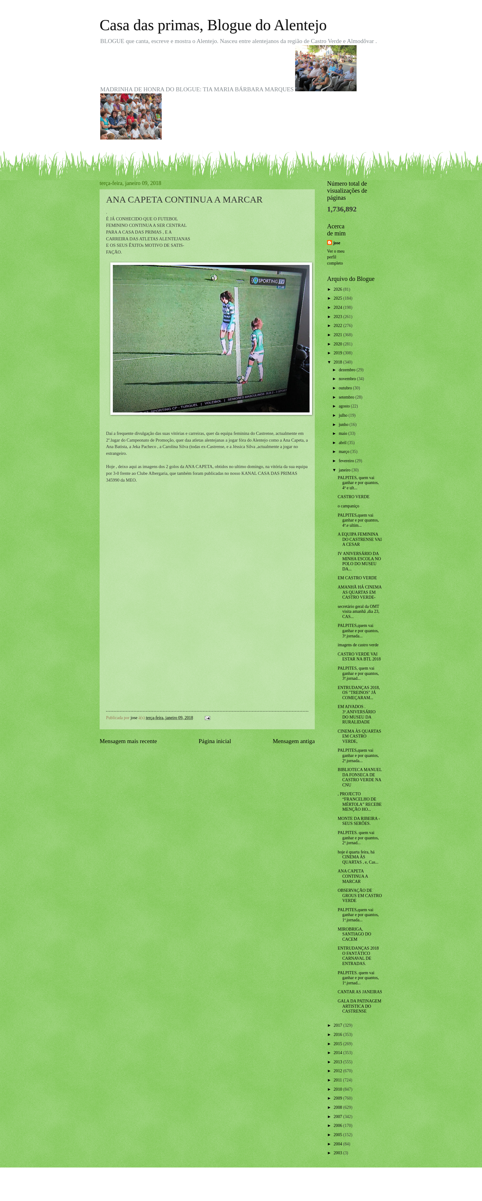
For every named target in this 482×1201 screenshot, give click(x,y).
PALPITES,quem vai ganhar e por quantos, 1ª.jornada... (358, 915)
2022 (338, 325)
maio (343, 433)
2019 (338, 353)
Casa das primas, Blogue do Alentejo (213, 24)
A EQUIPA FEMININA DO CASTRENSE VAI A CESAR (359, 539)
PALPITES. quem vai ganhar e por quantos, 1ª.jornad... (358, 978)
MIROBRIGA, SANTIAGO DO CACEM (354, 934)
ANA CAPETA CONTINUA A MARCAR (353, 876)
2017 (338, 1025)
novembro (348, 378)
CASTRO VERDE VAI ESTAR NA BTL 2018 (359, 657)
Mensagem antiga (294, 741)
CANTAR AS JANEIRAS (360, 992)
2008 (338, 1107)
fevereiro (347, 461)
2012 (338, 1071)
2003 (338, 1153)
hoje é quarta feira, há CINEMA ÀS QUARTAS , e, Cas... (358, 857)
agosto (345, 406)
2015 (338, 1044)
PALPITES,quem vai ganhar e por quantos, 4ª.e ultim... (358, 520)
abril (343, 442)
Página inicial (215, 741)
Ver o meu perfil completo (336, 257)
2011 (338, 1080)
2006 (338, 1125)
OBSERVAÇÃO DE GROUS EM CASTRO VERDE (360, 895)
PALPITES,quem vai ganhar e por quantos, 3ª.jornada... (358, 630)
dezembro (348, 370)
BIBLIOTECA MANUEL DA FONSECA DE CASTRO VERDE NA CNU (359, 777)
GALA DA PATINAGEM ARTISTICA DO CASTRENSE (359, 1006)
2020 (338, 344)
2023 (338, 316)
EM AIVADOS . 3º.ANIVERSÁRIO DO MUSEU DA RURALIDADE (356, 714)
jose (336, 243)
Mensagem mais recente (128, 741)
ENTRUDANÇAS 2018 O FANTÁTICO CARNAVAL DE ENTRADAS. (358, 956)
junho (344, 424)
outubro (346, 388)
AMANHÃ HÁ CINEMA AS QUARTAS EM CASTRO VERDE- (359, 592)
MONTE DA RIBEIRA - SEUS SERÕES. (359, 821)
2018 (338, 362)
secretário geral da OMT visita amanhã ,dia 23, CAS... (358, 611)
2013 (338, 1062)
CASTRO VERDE (353, 496)
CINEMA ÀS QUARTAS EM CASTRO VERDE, (359, 736)
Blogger (275, 1189)
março (344, 451)
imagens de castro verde (358, 645)
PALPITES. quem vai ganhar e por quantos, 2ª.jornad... (358, 837)
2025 (338, 298)
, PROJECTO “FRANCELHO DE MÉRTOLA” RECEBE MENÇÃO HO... (359, 802)
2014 (338, 1052)
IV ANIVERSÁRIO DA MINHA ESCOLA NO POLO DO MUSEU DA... (359, 561)
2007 (338, 1116)
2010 (338, 1089)
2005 (338, 1134)
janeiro (345, 470)
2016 (338, 1034)
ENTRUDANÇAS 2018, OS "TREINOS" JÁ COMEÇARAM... (359, 692)
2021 (338, 335)
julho (344, 415)
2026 (338, 289)
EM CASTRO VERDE (357, 578)
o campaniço (348, 506)
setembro (347, 397)
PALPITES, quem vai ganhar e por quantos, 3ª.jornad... (358, 673)
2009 (338, 1098)
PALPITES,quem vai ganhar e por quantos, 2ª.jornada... (358, 755)
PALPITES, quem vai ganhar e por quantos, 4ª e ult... (358, 482)
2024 (338, 307)
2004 (338, 1144)
